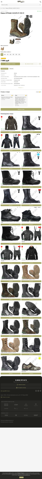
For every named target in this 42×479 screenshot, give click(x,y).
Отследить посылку (21, 439)
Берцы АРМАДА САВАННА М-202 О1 (29, 378)
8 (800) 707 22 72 (21, 431)
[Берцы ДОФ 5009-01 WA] (31, 145)
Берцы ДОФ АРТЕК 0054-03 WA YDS (8, 221)
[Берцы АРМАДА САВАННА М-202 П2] (11, 389)
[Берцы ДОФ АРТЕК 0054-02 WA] (31, 123)
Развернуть (21, 87)
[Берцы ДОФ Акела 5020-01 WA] (11, 167)
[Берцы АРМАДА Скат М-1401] (11, 255)
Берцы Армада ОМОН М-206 (7, 356)
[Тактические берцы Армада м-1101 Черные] (31, 233)
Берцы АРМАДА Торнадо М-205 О (8, 334)
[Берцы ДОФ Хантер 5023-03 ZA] (31, 167)
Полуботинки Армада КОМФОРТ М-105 (29, 356)
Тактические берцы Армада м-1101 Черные (30, 243)
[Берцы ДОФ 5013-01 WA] (31, 211)
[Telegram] (40, 442)
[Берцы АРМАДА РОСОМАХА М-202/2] (11, 411)
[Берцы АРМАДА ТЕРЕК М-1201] (31, 323)
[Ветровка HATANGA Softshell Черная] (31, 278)
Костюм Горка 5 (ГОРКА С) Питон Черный (9, 155)
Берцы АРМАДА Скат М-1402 (27, 199)
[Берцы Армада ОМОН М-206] (11, 345)
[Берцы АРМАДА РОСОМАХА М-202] (11, 367)
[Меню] (1, 2)
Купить (11, 135)
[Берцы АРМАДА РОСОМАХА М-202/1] (31, 389)
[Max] (36, 442)
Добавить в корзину (10, 64)
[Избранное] (39, 64)
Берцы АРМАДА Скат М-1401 (7, 266)
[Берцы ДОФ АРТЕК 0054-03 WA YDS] (11, 211)
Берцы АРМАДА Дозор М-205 (7, 312)
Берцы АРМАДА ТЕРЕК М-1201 (28, 334)
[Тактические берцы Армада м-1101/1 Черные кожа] (11, 233)
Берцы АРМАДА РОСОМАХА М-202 (8, 378)
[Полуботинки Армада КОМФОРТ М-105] (31, 345)
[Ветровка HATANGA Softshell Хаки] (11, 123)
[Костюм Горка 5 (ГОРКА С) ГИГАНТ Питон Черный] (11, 278)
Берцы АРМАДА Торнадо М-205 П (28, 312)
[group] (21, 26)
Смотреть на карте (5, 448)
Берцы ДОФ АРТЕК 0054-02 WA (28, 133)
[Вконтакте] (38, 442)
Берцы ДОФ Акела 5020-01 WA (7, 177)
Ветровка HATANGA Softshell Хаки (8, 133)
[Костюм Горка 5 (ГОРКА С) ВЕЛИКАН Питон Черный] (31, 255)
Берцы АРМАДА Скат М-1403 (7, 199)
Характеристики (4, 68)
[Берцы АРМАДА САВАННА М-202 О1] (31, 367)
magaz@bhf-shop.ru (5, 442)
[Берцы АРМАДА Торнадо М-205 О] (11, 323)
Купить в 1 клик (29, 64)
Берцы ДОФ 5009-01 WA (27, 155)
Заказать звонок (21, 436)
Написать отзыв (21, 109)
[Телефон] (40, 2)
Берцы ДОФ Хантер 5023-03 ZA (28, 177)
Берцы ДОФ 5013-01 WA (26, 221)
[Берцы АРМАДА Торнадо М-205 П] (31, 301)
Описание (11, 68)
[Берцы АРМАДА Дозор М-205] (11, 301)
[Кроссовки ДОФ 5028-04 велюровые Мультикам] (31, 411)
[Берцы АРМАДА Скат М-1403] (11, 189)
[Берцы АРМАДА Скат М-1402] (31, 189)
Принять (21, 477)
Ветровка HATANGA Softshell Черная (29, 289)
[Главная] (21, 2)
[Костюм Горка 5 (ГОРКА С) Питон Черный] (11, 145)
